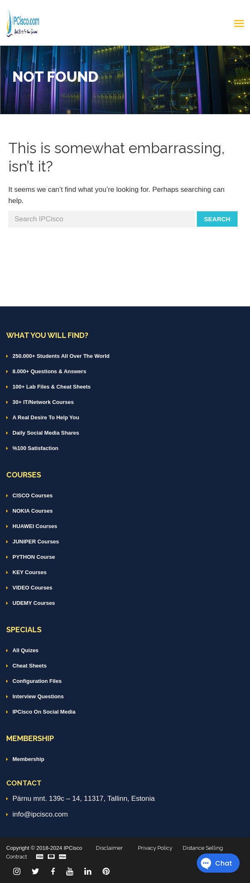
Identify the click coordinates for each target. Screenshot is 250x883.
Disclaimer (109, 848)
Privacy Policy (155, 848)
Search (217, 219)
